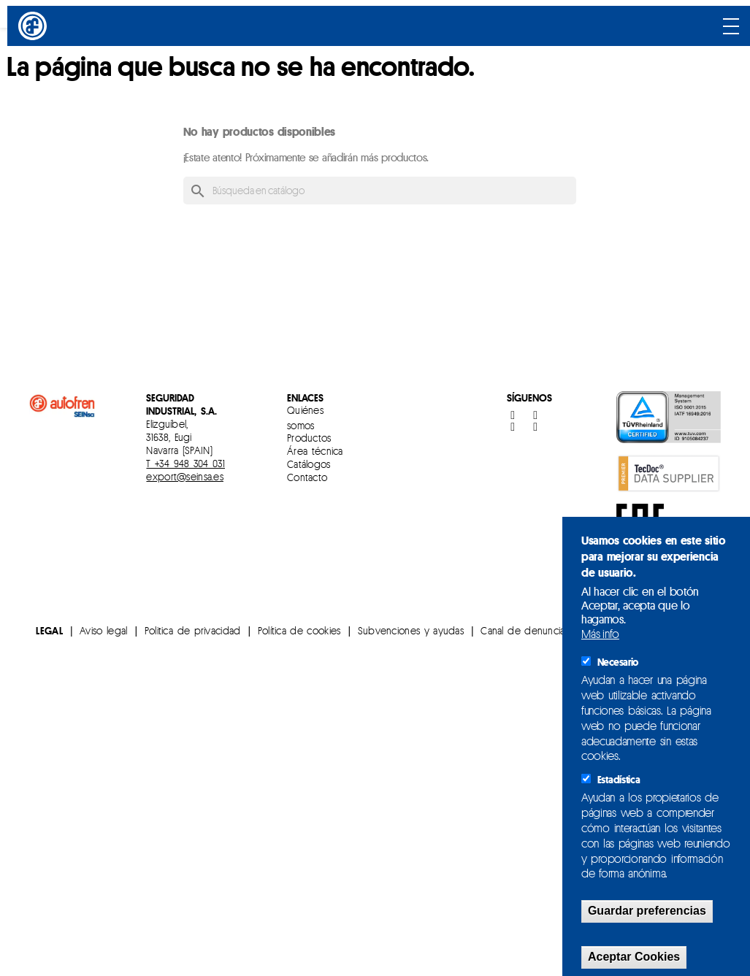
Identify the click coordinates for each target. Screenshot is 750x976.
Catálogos (309, 464)
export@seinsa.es (184, 476)
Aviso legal (103, 630)
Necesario (617, 662)
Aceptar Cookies (634, 956)
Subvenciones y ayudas (411, 630)
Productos (309, 438)
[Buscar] (379, 190)
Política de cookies (299, 630)
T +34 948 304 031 (185, 463)
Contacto (307, 477)
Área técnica (315, 451)
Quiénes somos (305, 417)
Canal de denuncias (524, 630)
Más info (600, 634)
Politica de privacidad (193, 630)
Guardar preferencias (647, 910)
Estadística (618, 779)
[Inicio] (34, 26)
